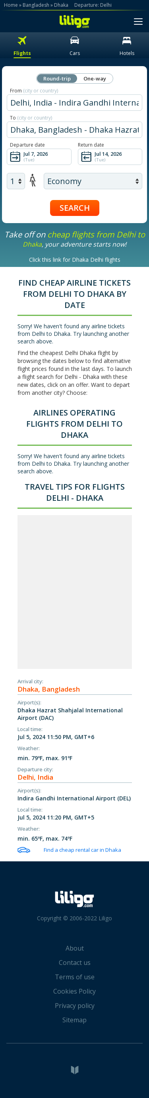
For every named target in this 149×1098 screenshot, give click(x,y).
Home (11, 5)
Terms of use (75, 977)
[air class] (93, 181)
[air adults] (16, 181)
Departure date (27, 144)
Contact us (75, 962)
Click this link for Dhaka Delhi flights (74, 259)
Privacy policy (75, 1005)
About (75, 948)
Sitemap (74, 1020)
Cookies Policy (74, 991)
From (34, 90)
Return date (91, 144)
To (31, 117)
